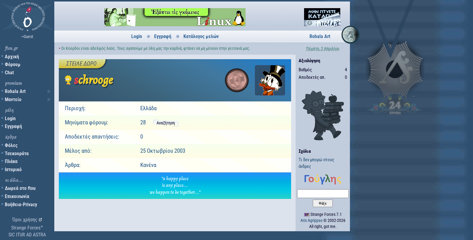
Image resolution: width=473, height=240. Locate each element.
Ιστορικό (13, 169)
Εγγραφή (13, 126)
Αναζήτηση (166, 122)
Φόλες (11, 145)
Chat (9, 72)
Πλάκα (11, 161)
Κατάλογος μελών (201, 36)
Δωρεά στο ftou (20, 188)
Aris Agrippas (311, 220)
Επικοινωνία (17, 196)
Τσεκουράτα (17, 153)
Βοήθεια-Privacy (21, 204)
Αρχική (12, 56)
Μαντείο (13, 99)
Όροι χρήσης (24, 219)
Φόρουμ (13, 64)
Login (10, 118)
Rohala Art (15, 91)
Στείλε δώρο (81, 63)
